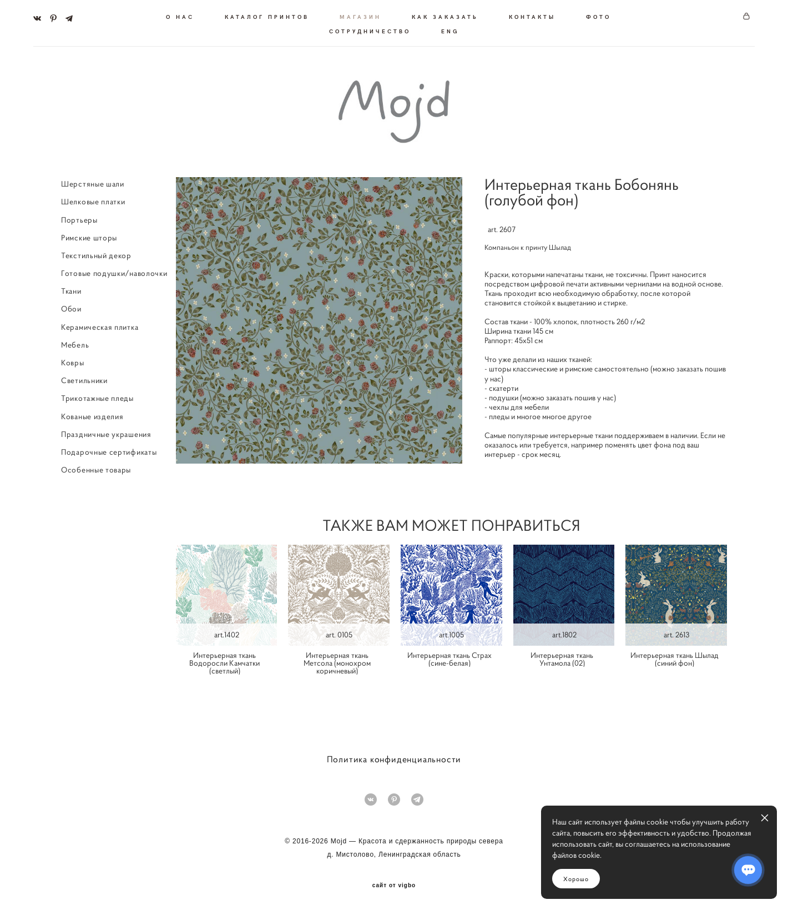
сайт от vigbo (394, 884)
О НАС (180, 15)
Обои (71, 307)
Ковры (72, 361)
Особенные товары (96, 468)
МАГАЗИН (360, 15)
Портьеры (79, 218)
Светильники (84, 379)
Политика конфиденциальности (394, 757)
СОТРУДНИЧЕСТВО (370, 30)
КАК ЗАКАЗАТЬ (445, 15)
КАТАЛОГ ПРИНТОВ (267, 15)
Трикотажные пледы (97, 396)
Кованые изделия (92, 414)
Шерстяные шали (92, 182)
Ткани (71, 289)
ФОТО (598, 15)
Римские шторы (89, 236)
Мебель (75, 343)
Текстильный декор (96, 254)
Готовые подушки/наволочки (114, 271)
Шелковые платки (93, 200)
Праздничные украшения (106, 433)
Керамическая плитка (99, 325)
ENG (450, 30)
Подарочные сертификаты (108, 450)
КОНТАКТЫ (532, 15)
